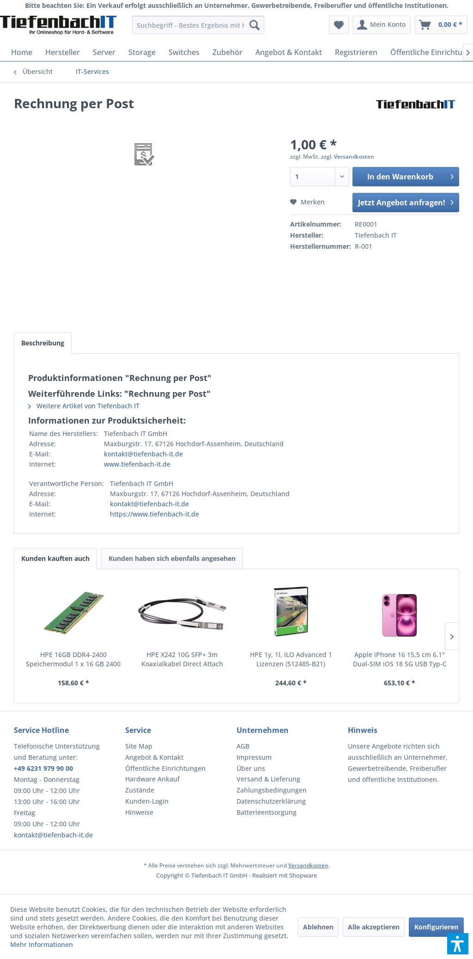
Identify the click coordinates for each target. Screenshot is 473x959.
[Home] (22, 52)
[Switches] (184, 52)
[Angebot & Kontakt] (288, 52)
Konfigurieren (436, 926)
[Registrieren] (356, 52)
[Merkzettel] (339, 25)
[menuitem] (198, 25)
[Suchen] (254, 25)
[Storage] (142, 52)
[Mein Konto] (382, 25)
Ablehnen (318, 926)
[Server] (104, 52)
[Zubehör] (227, 52)
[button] (457, 943)
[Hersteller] (62, 52)
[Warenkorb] (441, 25)
